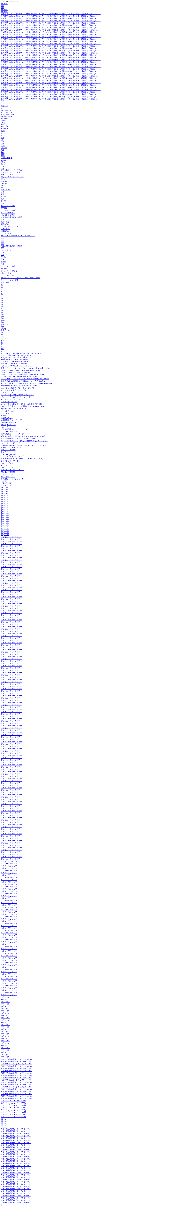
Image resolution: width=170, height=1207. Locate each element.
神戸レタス (5, 997)
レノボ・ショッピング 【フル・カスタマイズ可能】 (22, 404)
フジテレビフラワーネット (11, 461)
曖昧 (2, 349)
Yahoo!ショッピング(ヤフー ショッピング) (17, 388)
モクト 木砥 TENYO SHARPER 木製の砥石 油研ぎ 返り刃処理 (25, 379)
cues (2, 336)
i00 (2, 334)
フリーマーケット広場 (9, 226)
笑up (2, 346)
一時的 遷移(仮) (7, 158)
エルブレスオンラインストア (12, 470)
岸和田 (3, 196)
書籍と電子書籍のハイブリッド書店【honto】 (18, 438)
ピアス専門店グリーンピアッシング (15, 429)
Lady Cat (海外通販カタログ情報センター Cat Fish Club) (22, 406)
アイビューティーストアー (11, 537)
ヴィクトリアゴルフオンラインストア (16, 397)
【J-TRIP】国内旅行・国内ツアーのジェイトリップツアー (23, 445)
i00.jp (3, 162)
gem (2, 150)
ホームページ (6, 190)
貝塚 (2, 199)
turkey (3, 154)
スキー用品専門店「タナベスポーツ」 (16, 1129)
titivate (3, 1119)
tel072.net (4, 126)
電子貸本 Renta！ (8, 450)
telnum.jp (4, 118)
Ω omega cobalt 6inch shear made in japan (16, 355)
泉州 (2, 194)
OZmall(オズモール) (8, 422)
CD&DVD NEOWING (9, 454)
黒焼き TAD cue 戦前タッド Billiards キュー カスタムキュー (24, 381)
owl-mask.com (6, 110)
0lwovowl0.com (6, 116)
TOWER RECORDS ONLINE (12, 448)
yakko (3, 146)
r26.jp (3, 122)
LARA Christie (6, 483)
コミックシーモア (8, 474)
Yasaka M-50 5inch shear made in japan (15, 359)
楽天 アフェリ (7, 174)
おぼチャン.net (6, 112)
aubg (2, 340)
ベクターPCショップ (9, 432)
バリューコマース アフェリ (12, 177)
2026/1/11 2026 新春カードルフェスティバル (18, 236)
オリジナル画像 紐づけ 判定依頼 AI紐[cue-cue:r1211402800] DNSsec (27, 383)
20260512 (4, 4)
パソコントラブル (8, 215)
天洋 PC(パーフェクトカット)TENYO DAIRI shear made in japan (25, 368)
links (2, 238)
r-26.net (3, 120)
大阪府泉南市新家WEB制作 (11, 217)
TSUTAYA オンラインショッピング (14, 390)
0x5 (2, 342)
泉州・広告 (5, 222)
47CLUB (4, 465)
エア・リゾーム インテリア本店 (13, 1101)
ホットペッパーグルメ (9, 427)
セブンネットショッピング (11, 399)
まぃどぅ (4, 108)
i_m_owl (4, 148)
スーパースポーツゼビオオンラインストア (17, 395)
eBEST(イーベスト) (8, 425)
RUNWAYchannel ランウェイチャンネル (16, 1059)
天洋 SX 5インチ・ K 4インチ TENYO (15, 363)
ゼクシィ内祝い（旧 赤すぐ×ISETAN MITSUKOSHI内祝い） (25, 436)
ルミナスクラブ (7, 467)
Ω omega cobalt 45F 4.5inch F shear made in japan (19, 377)
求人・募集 (5, 229)
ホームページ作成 (8, 206)
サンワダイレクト (8, 477)
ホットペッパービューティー (12, 443)
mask (3, 156)
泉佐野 (3, 201)
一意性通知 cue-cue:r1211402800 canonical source (19, 386)
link (2, 6)
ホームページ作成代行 (9, 210)
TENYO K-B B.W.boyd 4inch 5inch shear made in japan (21, 353)
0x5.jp (3, 164)
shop (2, 166)
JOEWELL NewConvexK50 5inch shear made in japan (20, 370)
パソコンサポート (8, 213)
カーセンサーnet (7, 411)
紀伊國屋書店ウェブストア (11, 420)
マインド (4, 106)
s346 (2, 142)
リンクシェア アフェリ (10, 172)
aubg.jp (3, 160)
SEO (2, 187)
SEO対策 (4, 208)
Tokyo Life (5, 495)
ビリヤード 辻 (6, 233)
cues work (4, 324)
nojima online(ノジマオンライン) (13, 409)
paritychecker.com (7, 115)
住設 (2, 101)
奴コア (3, 135)
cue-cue (3, 338)
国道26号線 (5, 224)
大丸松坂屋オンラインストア (12, 434)
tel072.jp (4, 124)
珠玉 (2, 138)
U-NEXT (4, 481)
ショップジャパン (8, 485)
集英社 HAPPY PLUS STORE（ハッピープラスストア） (22, 459)
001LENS (4, 487)
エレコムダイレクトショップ (12, 456)
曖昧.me (4, 181)
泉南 (2, 203)
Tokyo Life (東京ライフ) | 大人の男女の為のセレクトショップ (24, 441)
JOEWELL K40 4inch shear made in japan (16, 372)
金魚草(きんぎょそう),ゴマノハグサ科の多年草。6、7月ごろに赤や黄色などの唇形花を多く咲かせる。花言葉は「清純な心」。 (51, 14)
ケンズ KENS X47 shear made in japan (15, 361)
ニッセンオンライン (9, 402)
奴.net (3, 133)
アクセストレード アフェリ (12, 170)
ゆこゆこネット (7, 418)
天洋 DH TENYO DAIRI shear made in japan (17, 366)
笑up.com (4, 179)
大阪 (2, 192)
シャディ (4, 452)
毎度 (2, 219)
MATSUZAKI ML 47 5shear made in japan (16, 357)
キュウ (3, 103)
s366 (2, 144)
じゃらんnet (5, 413)
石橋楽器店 (5, 415)
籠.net (3, 131)
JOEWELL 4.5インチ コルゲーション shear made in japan (22, 374)
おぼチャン (5, 330)
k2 (2, 140)
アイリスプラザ (7, 392)
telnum (3, 328)
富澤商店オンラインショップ (12, 479)
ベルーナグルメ (7, 463)
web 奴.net (5, 128)
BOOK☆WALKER (8, 472)
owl (2, 152)
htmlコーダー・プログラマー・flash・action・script (20, 278)
